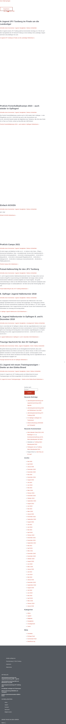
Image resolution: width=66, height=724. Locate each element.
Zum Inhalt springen (5, 1)
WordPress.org (31, 641)
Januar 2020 (30, 569)
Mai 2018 (29, 595)
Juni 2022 (29, 527)
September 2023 (31, 501)
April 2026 (30, 464)
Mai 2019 (29, 577)
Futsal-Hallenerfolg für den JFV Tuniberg (19, 269)
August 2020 (30, 561)
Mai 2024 (29, 487)
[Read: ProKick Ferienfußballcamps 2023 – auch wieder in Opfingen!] (23, 102)
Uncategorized (30, 323)
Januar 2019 (30, 579)
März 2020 (30, 566)
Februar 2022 (30, 535)
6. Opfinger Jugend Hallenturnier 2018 (18, 294)
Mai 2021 (29, 545)
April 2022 (30, 532)
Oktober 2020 (30, 558)
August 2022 (30, 522)
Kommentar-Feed (31, 638)
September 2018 (31, 585)
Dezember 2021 (31, 537)
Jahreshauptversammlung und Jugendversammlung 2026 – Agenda (35, 403)
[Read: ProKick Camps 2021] (22, 240)
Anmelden (30, 633)
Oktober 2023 (30, 498)
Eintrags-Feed (31, 636)
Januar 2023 (30, 514)
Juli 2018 (29, 590)
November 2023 (31, 495)
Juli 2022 (29, 524)
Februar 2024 (30, 493)
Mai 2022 (29, 529)
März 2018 (30, 600)
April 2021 (30, 548)
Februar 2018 (30, 603)
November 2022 (31, 516)
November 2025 (31, 472)
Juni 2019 (29, 574)
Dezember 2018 (31, 582)
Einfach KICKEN (8, 205)
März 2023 (30, 511)
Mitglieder (29, 618)
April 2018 (30, 598)
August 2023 (30, 503)
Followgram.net (31, 447)
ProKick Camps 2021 (10, 244)
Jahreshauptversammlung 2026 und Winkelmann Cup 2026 (10, 682)
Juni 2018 (29, 593)
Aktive (16, 345)
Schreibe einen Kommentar (7, 28)
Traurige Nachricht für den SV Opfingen (19, 342)
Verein (31, 345)
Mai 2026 (29, 461)
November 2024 (31, 477)
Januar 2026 (30, 466)
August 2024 (30, 479)
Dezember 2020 (31, 553)
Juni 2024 (29, 485)
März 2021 (30, 550)
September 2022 (31, 519)
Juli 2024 (29, 482)
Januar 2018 (30, 606)
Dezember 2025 (31, 469)
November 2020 (31, 556)
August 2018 (30, 587)
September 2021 (31, 543)
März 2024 (30, 490)
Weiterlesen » (17, 37)
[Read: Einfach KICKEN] (23, 201)
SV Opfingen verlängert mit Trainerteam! (11, 688)
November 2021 (31, 540)
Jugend (17, 28)
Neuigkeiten (23, 28)
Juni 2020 (29, 564)
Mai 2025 (29, 474)
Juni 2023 (29, 506)
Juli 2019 (29, 571)
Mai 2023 (29, 508)
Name (3, 722)
